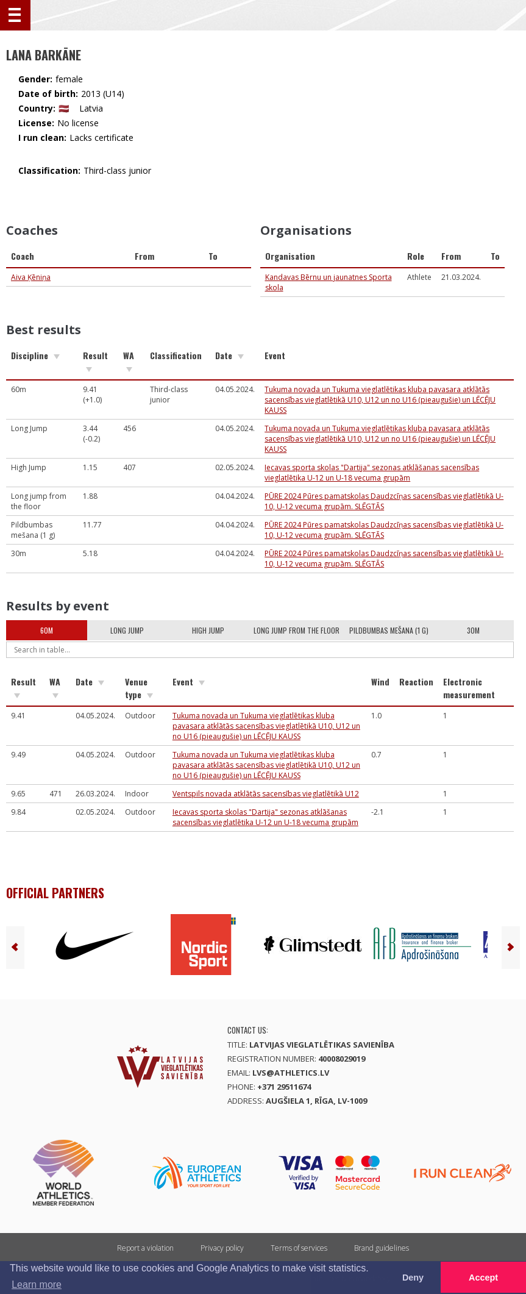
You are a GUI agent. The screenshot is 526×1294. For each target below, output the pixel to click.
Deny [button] (413, 1277)
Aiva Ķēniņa (31, 277)
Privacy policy (222, 1248)
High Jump (208, 630)
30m (473, 630)
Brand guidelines (381, 1248)
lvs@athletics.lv (290, 1072)
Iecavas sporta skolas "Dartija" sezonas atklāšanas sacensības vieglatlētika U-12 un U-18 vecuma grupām (372, 472)
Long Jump (127, 630)
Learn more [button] (37, 1284)
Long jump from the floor (296, 630)
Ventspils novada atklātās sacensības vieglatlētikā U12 (265, 793)
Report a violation (145, 1248)
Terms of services (299, 1248)
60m (46, 630)
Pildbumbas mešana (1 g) (388, 630)
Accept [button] (483, 1277)
